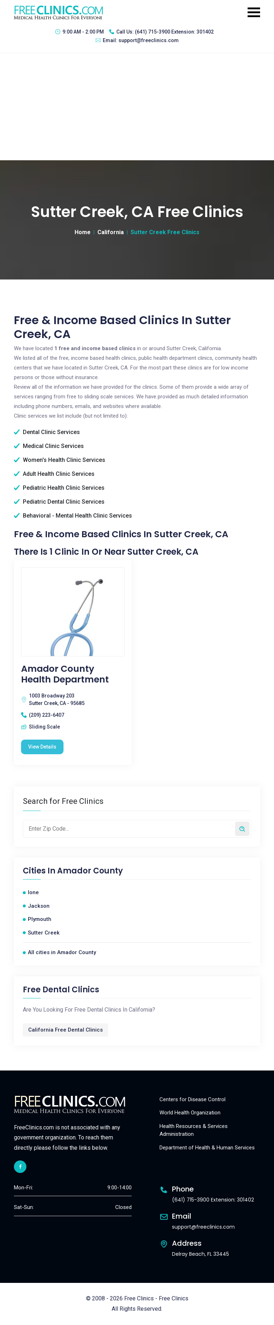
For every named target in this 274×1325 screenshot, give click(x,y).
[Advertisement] (137, 107)
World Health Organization (189, 1112)
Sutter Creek (44, 932)
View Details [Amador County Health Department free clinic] (42, 747)
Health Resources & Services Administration (193, 1130)
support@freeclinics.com (148, 40)
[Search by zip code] (242, 829)
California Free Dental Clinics (65, 1030)
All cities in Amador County (62, 952)
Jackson (39, 906)
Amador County (90, 871)
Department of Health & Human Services (207, 1147)
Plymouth (39, 919)
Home (83, 232)
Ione (33, 892)
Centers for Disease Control (192, 1099)
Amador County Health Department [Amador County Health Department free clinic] (65, 674)
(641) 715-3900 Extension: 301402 (174, 32)
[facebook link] (20, 1166)
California (110, 232)
